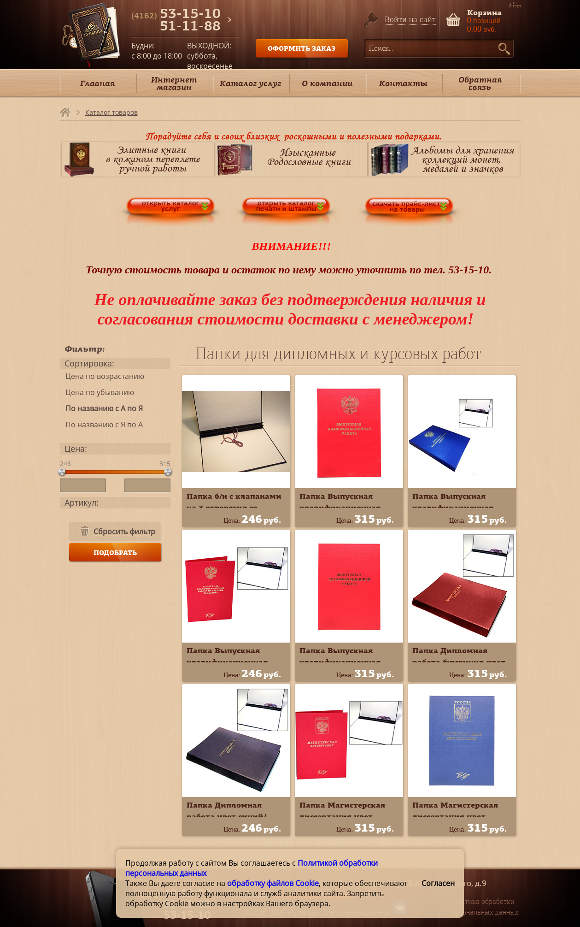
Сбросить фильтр (124, 531)
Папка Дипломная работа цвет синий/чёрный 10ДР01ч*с (226, 816)
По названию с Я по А (101, 424)
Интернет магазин (174, 83)
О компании (327, 83)
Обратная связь (480, 83)
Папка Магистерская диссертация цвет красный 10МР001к (342, 816)
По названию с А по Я (101, 408)
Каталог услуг (250, 83)
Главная (97, 83)
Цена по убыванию (97, 392)
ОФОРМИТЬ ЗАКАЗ (301, 48)
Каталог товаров (111, 112)
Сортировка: (89, 363)
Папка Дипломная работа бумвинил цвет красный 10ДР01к (458, 662)
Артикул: (81, 502)
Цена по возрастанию (102, 376)
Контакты (403, 83)
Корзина (484, 11)
